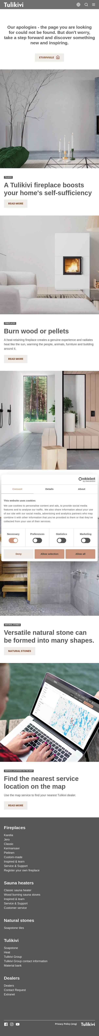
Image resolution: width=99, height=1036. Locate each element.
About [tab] (81, 489)
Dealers (12, 978)
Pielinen (9, 852)
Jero (7, 839)
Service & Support (16, 866)
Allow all (80, 553)
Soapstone (11, 948)
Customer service (15, 907)
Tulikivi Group (13, 956)
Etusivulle (49, 57)
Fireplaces (14, 827)
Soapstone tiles (14, 928)
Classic (8, 844)
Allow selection (49, 553)
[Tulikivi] (18, 4)
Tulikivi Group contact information (25, 961)
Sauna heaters (19, 882)
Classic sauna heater (17, 890)
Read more (15, 203)
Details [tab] (49, 489)
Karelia (8, 835)
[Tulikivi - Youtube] (18, 1024)
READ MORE (15, 359)
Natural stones (19, 651)
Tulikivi (11, 940)
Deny (19, 553)
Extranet (9, 994)
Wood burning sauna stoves (22, 894)
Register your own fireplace (22, 870)
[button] (86, 5)
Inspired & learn (14, 861)
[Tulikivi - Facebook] (6, 1024)
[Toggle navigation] (93, 5)
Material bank (13, 965)
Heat (7, 952)
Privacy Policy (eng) (66, 1024)
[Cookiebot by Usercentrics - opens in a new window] (81, 479)
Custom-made (13, 857)
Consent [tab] (17, 489)
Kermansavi (11, 848)
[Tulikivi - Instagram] (12, 1024)
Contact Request (15, 990)
